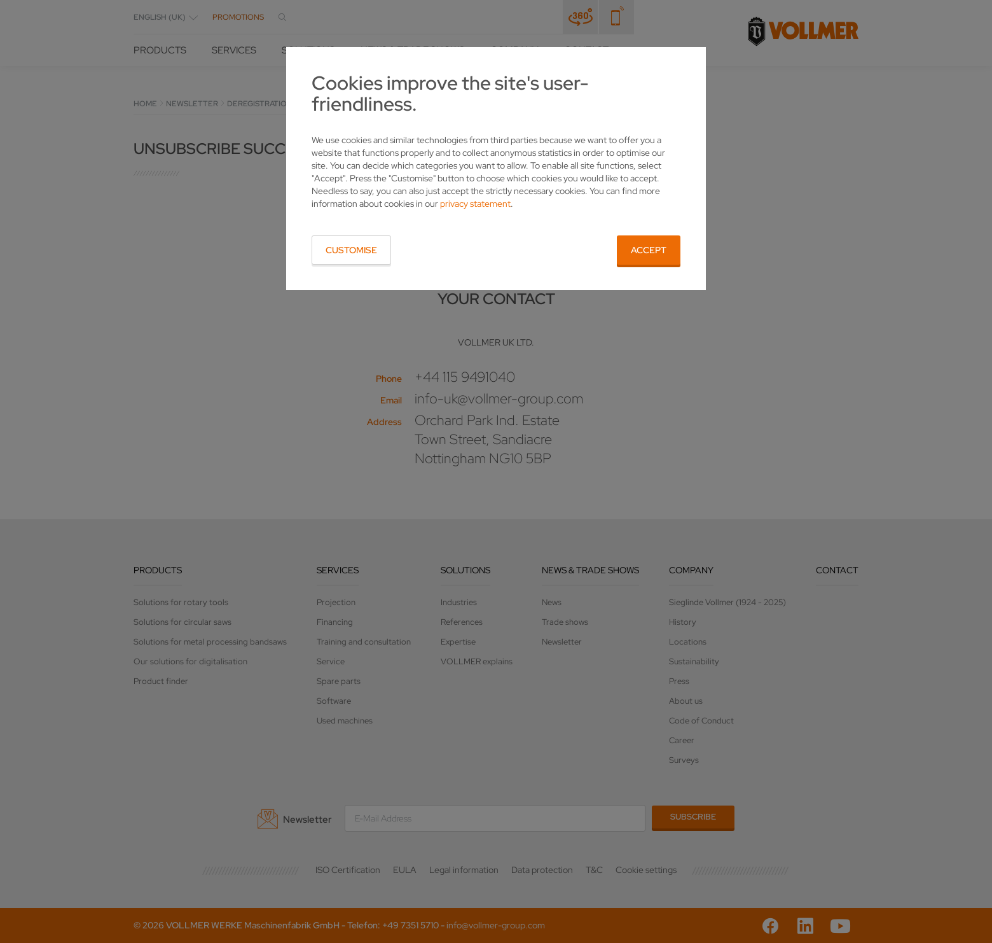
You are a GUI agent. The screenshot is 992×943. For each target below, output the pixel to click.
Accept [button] (648, 250)
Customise (351, 250)
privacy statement (475, 203)
